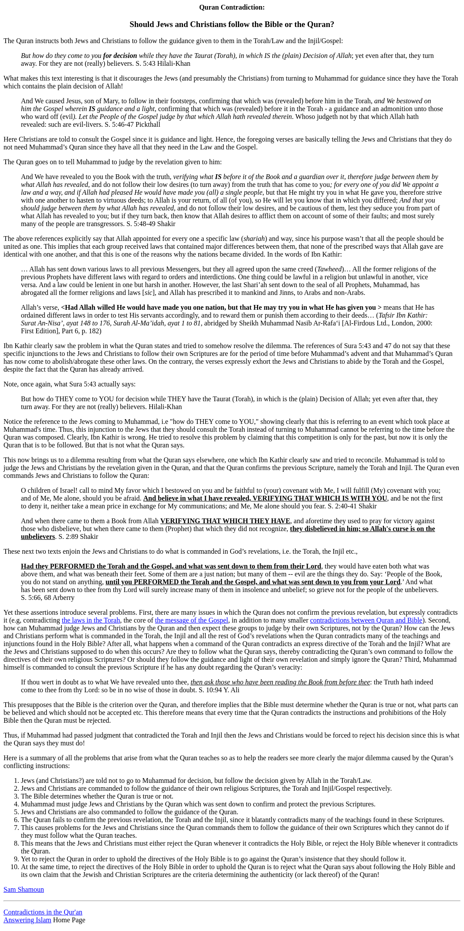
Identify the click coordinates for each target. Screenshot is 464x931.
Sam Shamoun (23, 889)
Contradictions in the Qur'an (42, 912)
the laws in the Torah (91, 620)
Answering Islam (27, 920)
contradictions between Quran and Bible (366, 620)
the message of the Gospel (191, 620)
